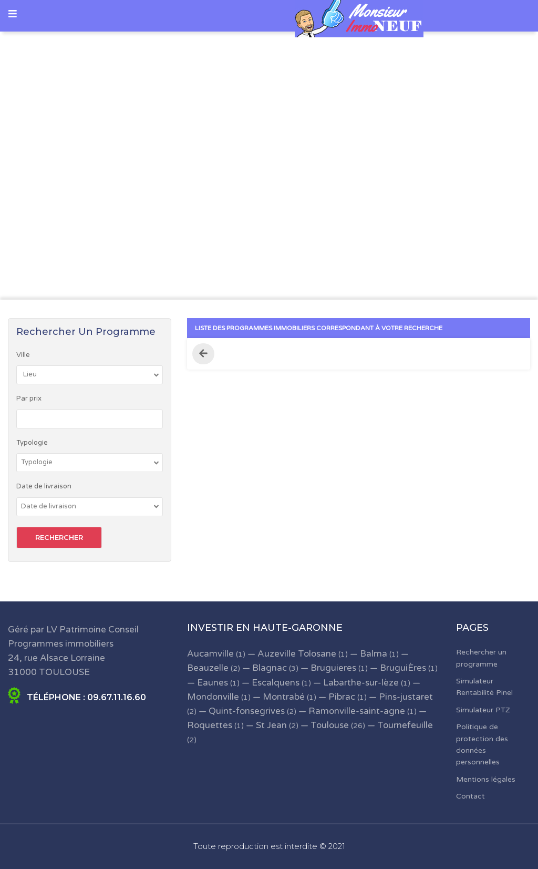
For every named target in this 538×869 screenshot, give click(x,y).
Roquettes (209, 725)
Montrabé (284, 696)
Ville (23, 355)
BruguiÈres (403, 667)
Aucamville (210, 653)
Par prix (29, 398)
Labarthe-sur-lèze (361, 682)
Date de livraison (43, 486)
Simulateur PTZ (483, 710)
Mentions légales (485, 779)
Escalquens (275, 682)
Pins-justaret (406, 696)
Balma (373, 653)
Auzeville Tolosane (296, 653)
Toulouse (330, 725)
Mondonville (213, 696)
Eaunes (212, 682)
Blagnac (269, 667)
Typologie (32, 442)
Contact (470, 796)
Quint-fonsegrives (247, 711)
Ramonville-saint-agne (356, 711)
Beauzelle (208, 667)
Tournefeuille (405, 725)
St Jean (271, 725)
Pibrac (341, 696)
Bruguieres (333, 667)
